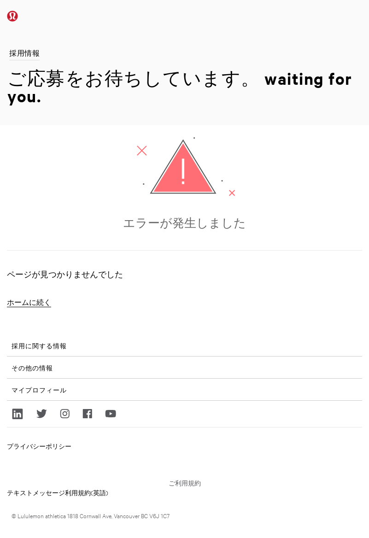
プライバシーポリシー (39, 446)
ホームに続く (29, 302)
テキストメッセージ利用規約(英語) (57, 492)
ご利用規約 (185, 483)
